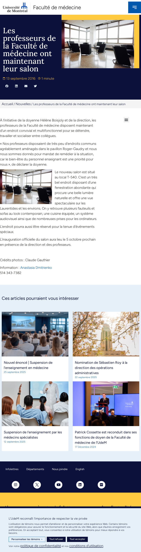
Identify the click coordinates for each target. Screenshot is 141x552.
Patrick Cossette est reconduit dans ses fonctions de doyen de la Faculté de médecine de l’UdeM (106, 437)
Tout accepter (77, 539)
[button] (7, 86)
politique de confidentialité (40, 546)
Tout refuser (56, 539)
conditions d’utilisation (86, 546)
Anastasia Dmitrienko (36, 268)
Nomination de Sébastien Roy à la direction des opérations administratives (101, 367)
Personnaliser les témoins (27, 539)
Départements (35, 469)
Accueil (7, 104)
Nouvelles (23, 104)
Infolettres (12, 469)
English (80, 469)
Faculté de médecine (57, 7)
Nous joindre (60, 469)
